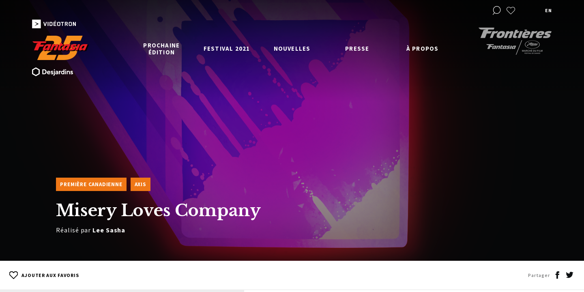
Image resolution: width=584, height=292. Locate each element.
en (548, 10)
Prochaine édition (161, 48)
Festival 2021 (227, 48)
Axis (140, 184)
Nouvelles (292, 48)
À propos (422, 48)
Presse (357, 48)
